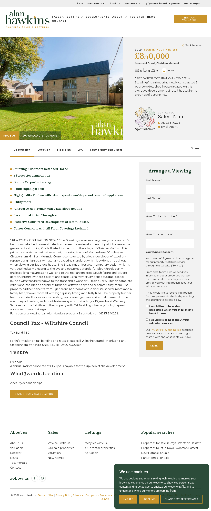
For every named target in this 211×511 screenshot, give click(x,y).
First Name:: (154, 180)
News (157, 19)
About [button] (126, 19)
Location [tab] (43, 149)
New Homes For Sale (155, 453)
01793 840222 (169, 122)
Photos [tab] (9, 135)
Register (143, 19)
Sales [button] (64, 19)
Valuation (16, 448)
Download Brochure (40, 135)
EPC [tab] (80, 149)
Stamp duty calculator (106, 149)
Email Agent (168, 126)
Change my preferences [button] (181, 499)
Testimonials (18, 462)
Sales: (90, 3)
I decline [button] (149, 499)
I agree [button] (128, 499)
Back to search (193, 45)
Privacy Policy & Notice (69, 495)
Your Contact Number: (161, 216)
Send (154, 345)
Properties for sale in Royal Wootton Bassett (171, 443)
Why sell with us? (60, 443)
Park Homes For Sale (155, 457)
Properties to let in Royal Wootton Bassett (169, 448)
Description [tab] (22, 149)
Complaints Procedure (98, 495)
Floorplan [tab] (64, 149)
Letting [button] (81, 19)
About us (16, 443)
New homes (56, 457)
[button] (119, 89)
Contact (65, 24)
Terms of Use (46, 495)
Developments (104, 19)
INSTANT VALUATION (185, 22)
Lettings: (125, 3)
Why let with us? (96, 443)
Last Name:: (154, 198)
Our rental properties (100, 448)
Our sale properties (61, 448)
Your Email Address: (159, 234)
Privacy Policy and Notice (166, 329)
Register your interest (160, 50)
